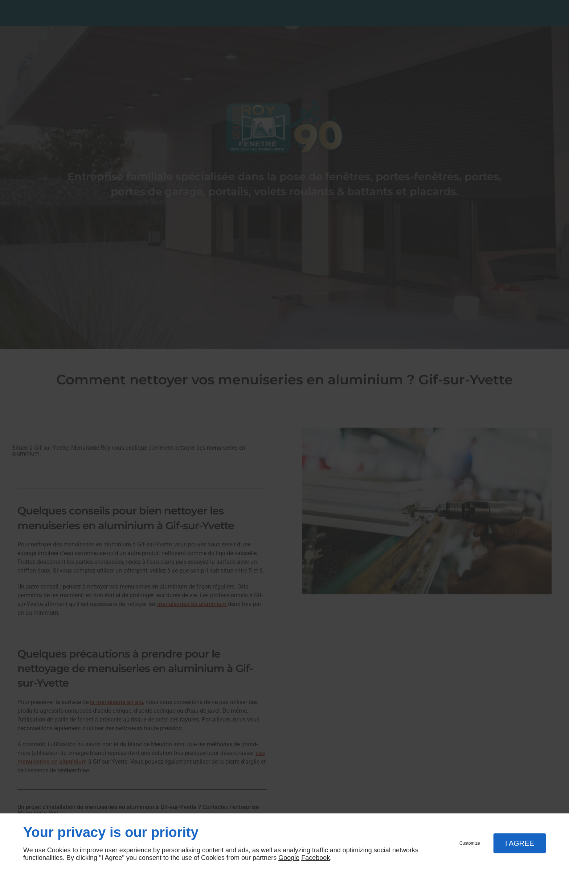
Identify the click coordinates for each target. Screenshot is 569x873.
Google (288, 857)
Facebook (315, 857)
